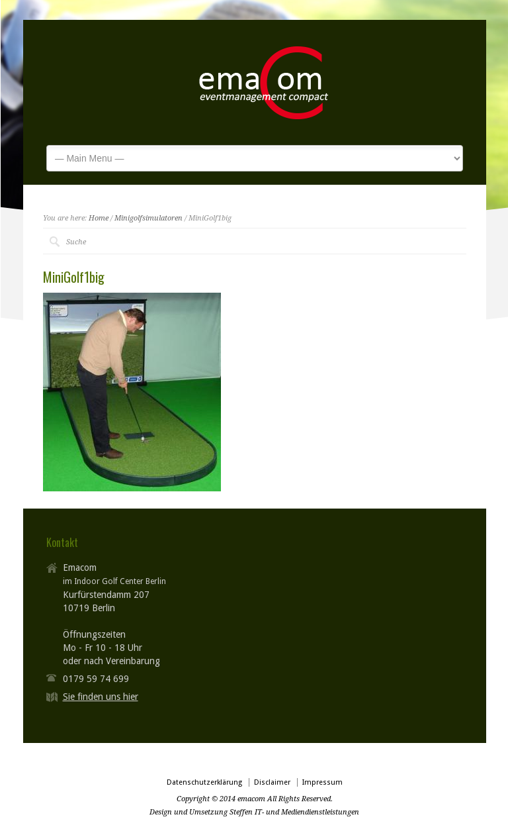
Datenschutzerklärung (204, 782)
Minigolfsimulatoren (148, 218)
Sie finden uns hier (100, 696)
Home (98, 218)
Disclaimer (272, 782)
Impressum (322, 782)
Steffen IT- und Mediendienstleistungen (294, 812)
